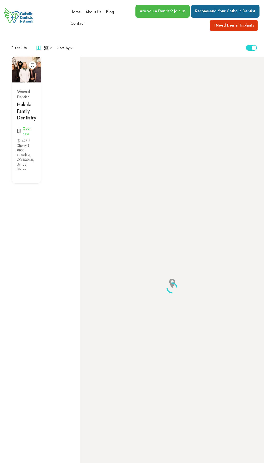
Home (75, 12)
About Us (93, 12)
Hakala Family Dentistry (26, 111)
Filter (44, 47)
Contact (77, 23)
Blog (110, 12)
